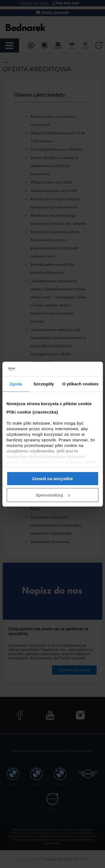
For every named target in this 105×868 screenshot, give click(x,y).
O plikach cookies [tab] (80, 383)
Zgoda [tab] (15, 383)
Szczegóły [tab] (43, 383)
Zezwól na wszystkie (52, 478)
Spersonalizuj (53, 495)
